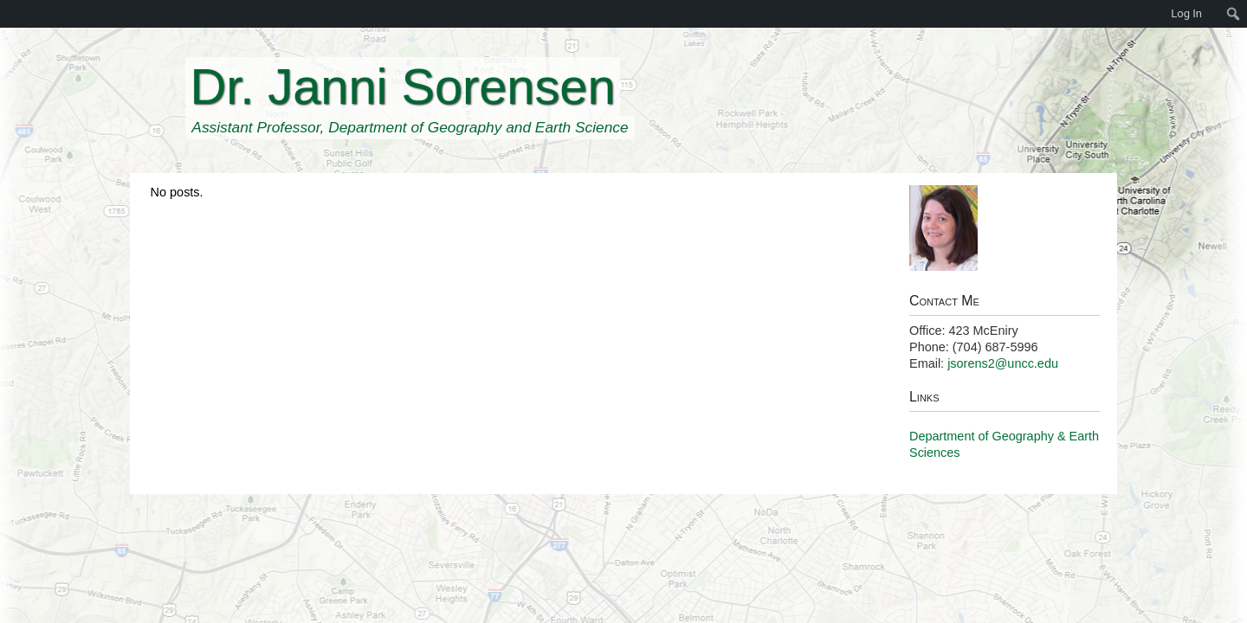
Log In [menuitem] (1186, 13)
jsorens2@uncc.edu (1002, 363)
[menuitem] (8, 14)
